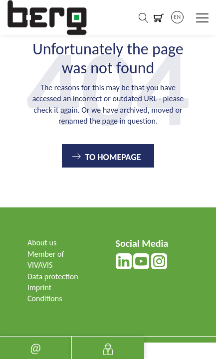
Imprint (39, 287)
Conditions (44, 298)
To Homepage (113, 157)
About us (41, 242)
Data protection (52, 276)
